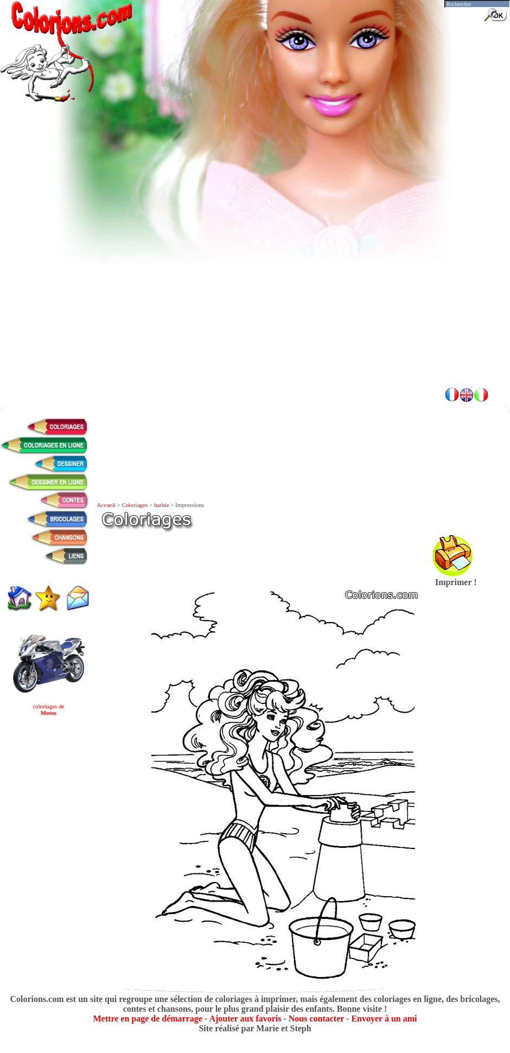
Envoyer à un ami (384, 1018)
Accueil (106, 505)
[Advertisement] (101, 275)
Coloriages (135, 505)
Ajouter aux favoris (245, 1018)
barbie (161, 505)
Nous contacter (316, 1018)
